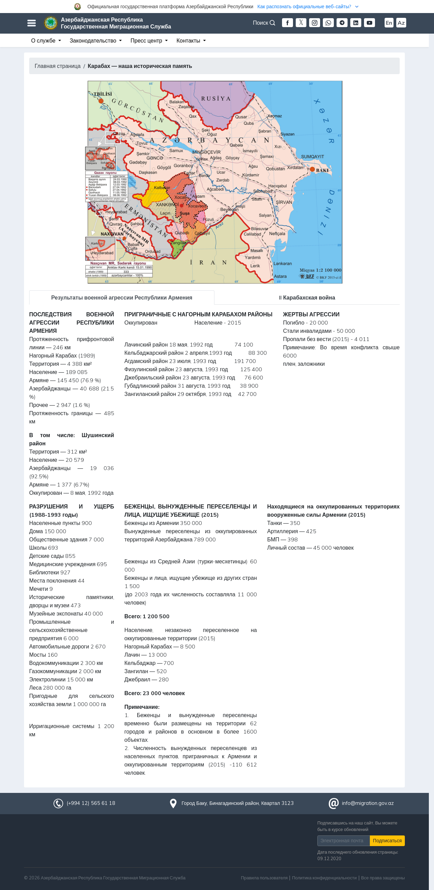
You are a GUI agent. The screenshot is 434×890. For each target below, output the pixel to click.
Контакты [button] (188, 40)
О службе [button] (44, 40)
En (389, 22)
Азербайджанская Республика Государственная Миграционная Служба (116, 23)
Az (401, 22)
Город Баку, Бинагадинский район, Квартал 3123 (237, 803)
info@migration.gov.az (368, 803)
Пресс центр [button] (147, 40)
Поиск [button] (264, 22)
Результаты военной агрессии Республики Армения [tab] (121, 297)
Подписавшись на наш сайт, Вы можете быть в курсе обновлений (357, 826)
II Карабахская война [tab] (307, 297)
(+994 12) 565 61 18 (91, 803)
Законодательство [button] (94, 40)
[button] (217, 6)
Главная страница (58, 65)
